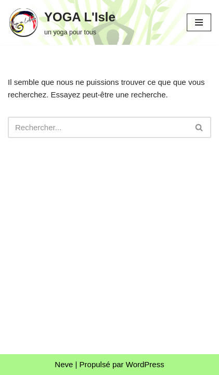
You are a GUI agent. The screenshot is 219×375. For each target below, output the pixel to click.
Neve (64, 364)
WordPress (145, 364)
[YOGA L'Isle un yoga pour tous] (61, 22)
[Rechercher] (98, 127)
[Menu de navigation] (199, 22)
